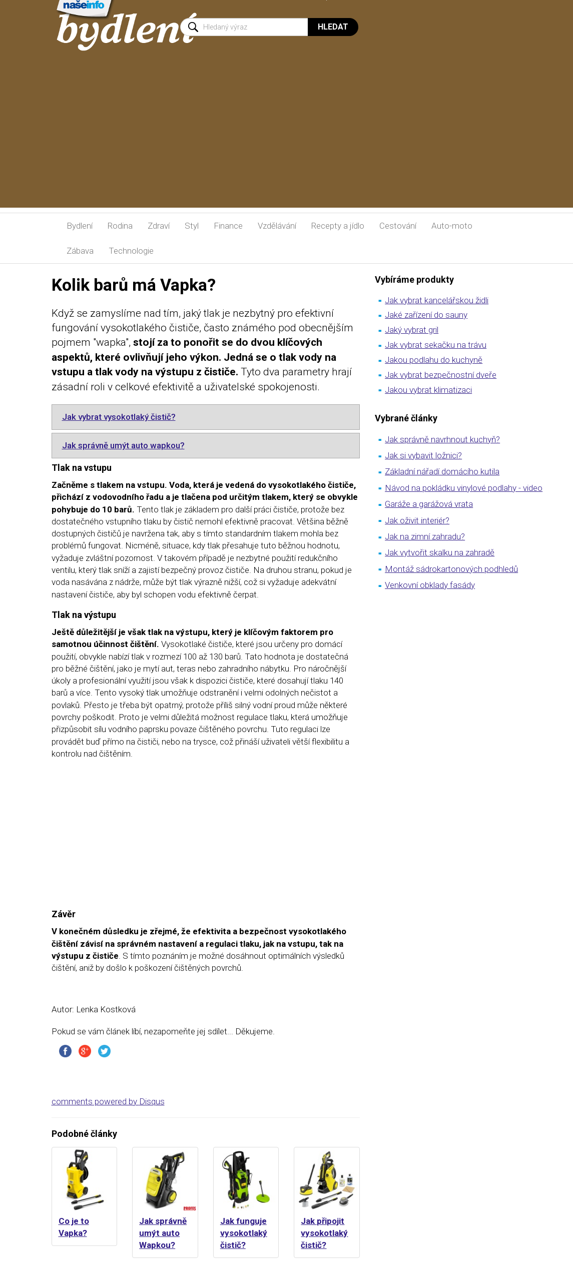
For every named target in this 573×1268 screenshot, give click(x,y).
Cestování (397, 226)
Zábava (80, 251)
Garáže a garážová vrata (429, 504)
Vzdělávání (277, 226)
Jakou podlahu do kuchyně (433, 360)
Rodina (120, 226)
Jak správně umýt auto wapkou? (123, 445)
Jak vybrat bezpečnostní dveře (440, 375)
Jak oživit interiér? (417, 520)
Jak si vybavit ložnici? (423, 455)
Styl (192, 226)
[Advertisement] (286, 138)
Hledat (333, 27)
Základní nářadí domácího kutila (442, 471)
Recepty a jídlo (337, 226)
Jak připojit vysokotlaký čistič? (324, 1233)
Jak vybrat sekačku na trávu (435, 345)
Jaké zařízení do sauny (426, 315)
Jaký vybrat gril (411, 330)
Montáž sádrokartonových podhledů (451, 569)
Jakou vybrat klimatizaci (428, 390)
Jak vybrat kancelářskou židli (436, 300)
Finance (228, 226)
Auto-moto (451, 226)
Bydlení (80, 226)
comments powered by (108, 1101)
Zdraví (159, 226)
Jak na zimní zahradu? (425, 536)
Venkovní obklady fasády (430, 585)
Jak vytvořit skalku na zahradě (439, 552)
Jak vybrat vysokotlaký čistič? (119, 417)
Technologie (131, 251)
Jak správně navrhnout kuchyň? (442, 439)
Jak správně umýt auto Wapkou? (163, 1233)
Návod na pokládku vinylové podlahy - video (463, 488)
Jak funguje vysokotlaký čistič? (243, 1233)
